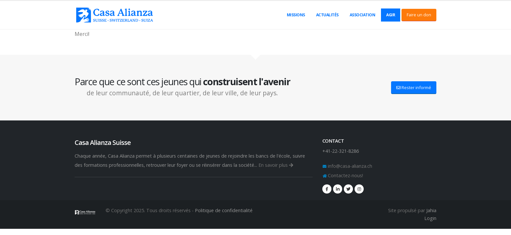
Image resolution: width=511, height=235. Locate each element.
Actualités (327, 15)
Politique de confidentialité (224, 210)
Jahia (431, 210)
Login (430, 218)
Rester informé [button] (413, 87)
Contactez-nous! (345, 175)
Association (362, 15)
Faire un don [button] (419, 15)
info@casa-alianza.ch (349, 166)
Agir (390, 15)
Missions (296, 15)
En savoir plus (275, 165)
